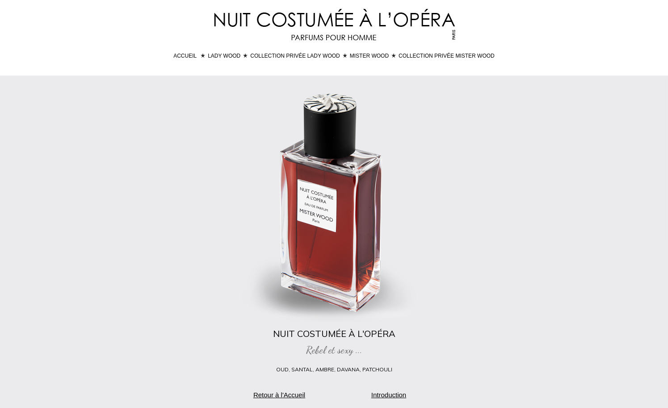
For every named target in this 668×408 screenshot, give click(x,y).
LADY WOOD (224, 56)
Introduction (388, 395)
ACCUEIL (185, 56)
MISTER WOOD (369, 56)
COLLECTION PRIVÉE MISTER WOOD (447, 56)
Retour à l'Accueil (279, 395)
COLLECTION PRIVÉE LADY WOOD (295, 56)
